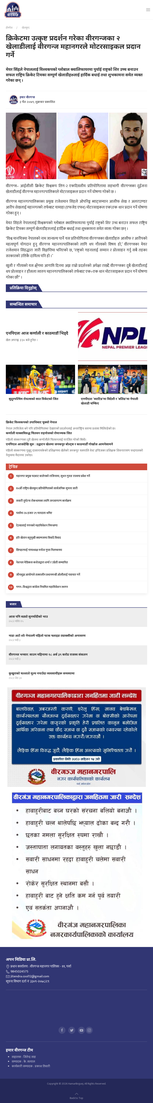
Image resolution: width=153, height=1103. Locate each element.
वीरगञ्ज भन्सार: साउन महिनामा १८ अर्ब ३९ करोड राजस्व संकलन (48, 654)
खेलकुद (25, 27)
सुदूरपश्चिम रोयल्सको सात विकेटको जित (33, 399)
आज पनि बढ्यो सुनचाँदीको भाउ (28, 616)
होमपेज (9, 27)
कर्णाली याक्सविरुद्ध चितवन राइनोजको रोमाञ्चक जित (39, 433)
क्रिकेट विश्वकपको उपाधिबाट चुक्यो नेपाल (31, 422)
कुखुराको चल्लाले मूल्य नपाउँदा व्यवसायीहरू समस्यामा (41, 673)
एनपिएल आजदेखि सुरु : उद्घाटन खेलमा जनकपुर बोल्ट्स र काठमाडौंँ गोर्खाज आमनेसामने (59, 444)
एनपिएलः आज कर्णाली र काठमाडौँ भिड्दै (37, 333)
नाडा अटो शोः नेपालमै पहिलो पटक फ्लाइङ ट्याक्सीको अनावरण (47, 635)
